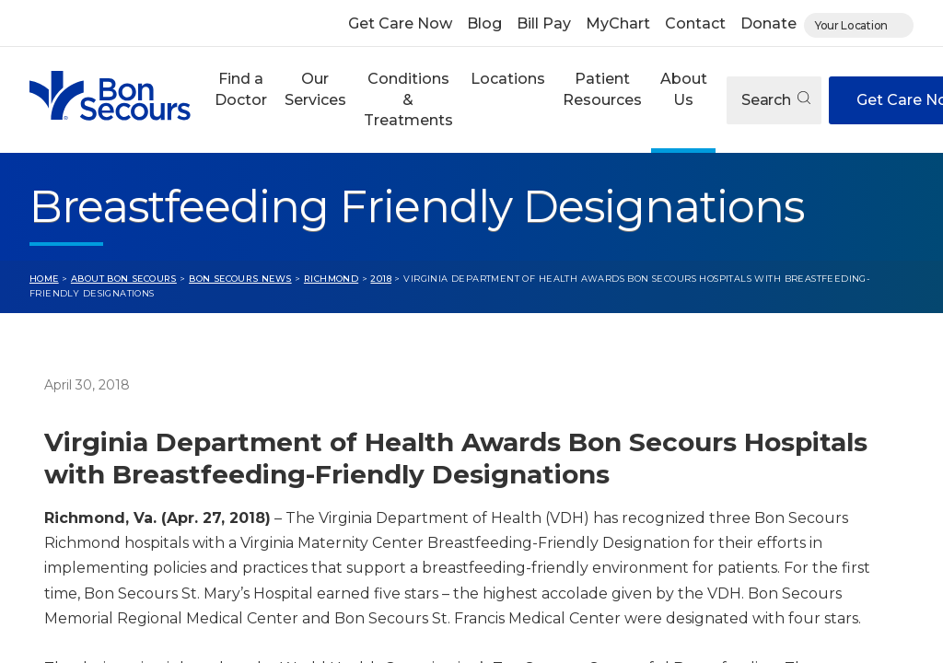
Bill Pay (544, 23)
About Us (683, 89)
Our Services (315, 89)
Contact (695, 23)
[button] (240, 100)
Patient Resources (602, 89)
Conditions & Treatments (408, 99)
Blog (484, 23)
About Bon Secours (124, 278)
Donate (768, 23)
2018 (380, 278)
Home (44, 278)
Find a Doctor (241, 89)
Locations (508, 78)
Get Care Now (400, 23)
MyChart (618, 23)
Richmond (331, 278)
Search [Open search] (775, 100)
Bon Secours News (240, 278)
